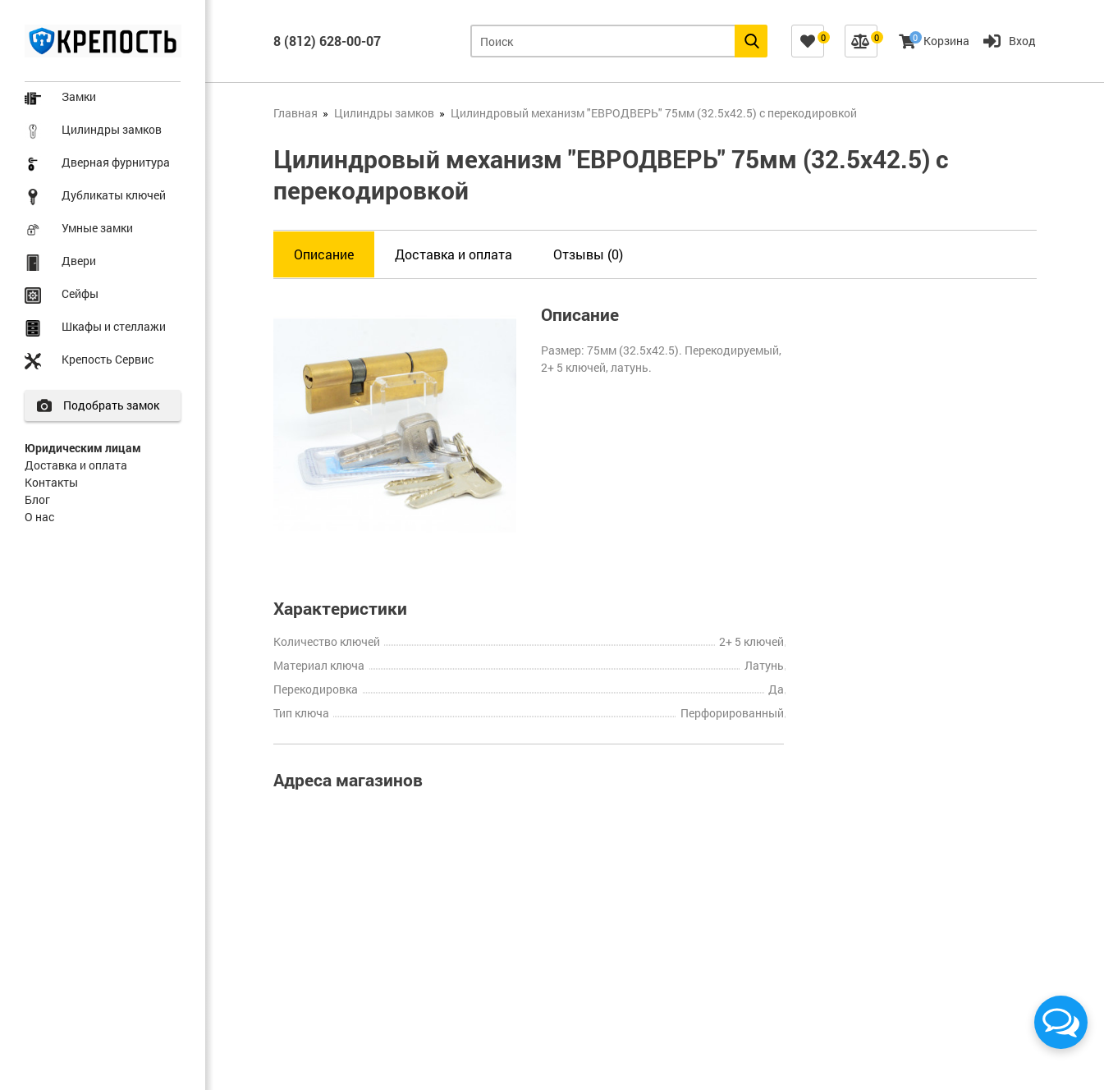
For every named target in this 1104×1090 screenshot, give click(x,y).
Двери (79, 260)
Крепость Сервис (107, 359)
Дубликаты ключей (114, 195)
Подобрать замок (112, 405)
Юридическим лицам (83, 448)
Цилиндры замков (112, 129)
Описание (324, 254)
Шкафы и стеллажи (114, 326)
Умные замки (97, 228)
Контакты (51, 482)
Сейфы (80, 293)
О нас (39, 516)
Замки (79, 96)
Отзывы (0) (588, 254)
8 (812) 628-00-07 (327, 40)
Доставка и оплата (76, 465)
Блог (37, 499)
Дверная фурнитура (116, 162)
